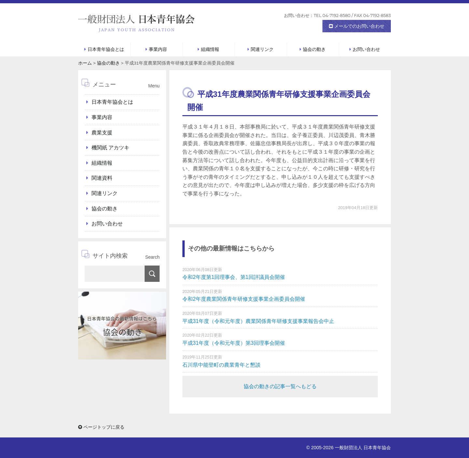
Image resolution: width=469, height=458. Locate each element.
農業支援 (102, 132)
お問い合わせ (366, 49)
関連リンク (262, 49)
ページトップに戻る (101, 427)
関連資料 (102, 178)
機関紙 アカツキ (110, 147)
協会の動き (314, 49)
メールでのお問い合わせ (356, 26)
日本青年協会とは (106, 49)
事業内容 (158, 49)
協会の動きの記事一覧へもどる (280, 386)
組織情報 (210, 49)
